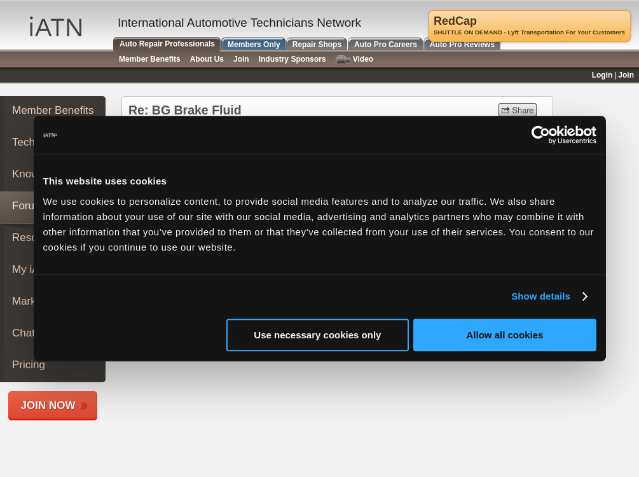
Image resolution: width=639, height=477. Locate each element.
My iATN (32, 269)
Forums (30, 206)
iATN (55, 26)
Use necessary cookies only (317, 334)
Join (241, 59)
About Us (207, 59)
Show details (540, 296)
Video (354, 59)
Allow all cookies (505, 334)
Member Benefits (53, 110)
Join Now (48, 405)
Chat (23, 333)
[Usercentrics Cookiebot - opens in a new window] (540, 134)
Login (602, 75)
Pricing (28, 365)
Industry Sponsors (292, 59)
